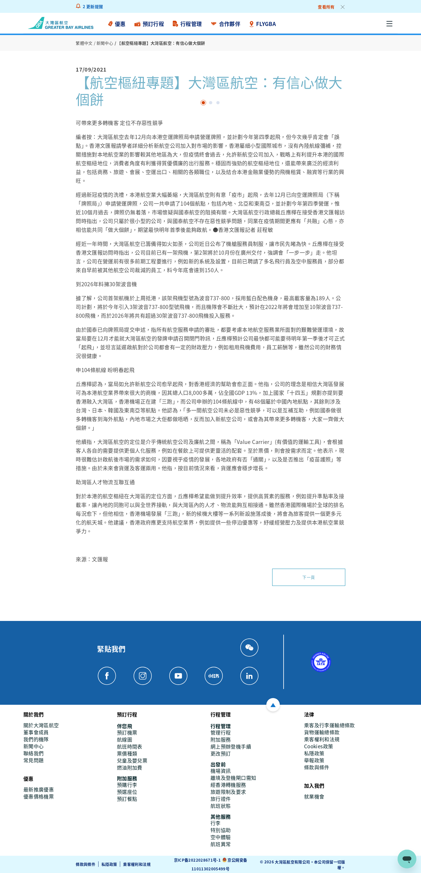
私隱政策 (109, 864)
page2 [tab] (218, 102)
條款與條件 (85, 864)
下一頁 (308, 577)
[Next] (82, 117)
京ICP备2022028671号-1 (197, 859)
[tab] (203, 102)
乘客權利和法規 (137, 864)
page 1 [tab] (210, 102)
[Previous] (76, 117)
